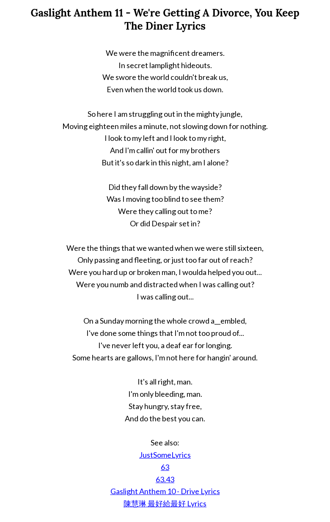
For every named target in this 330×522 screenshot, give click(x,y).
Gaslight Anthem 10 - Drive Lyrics (165, 491)
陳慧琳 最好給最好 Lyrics (165, 503)
